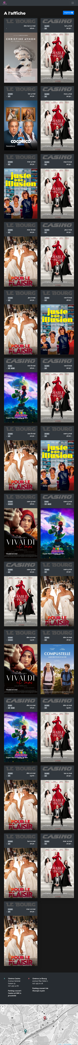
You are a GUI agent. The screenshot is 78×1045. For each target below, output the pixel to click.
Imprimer (68, 13)
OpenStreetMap (67, 1044)
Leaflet (59, 1044)
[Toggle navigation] (73, 3)
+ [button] (2, 1007)
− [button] (2, 1010)
